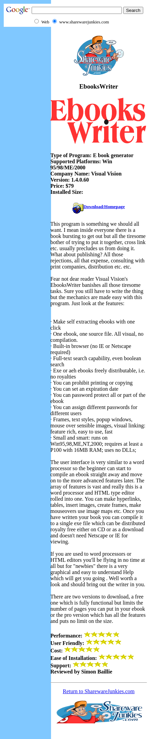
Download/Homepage (98, 206)
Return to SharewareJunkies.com (98, 691)
